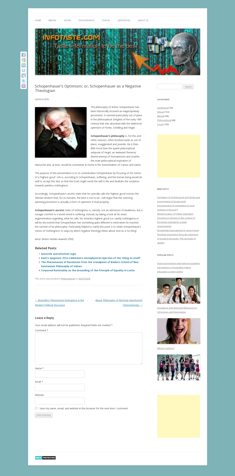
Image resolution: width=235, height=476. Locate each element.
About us (143, 20)
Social (67, 20)
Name (39, 368)
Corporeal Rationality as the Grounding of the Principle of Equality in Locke (88, 270)
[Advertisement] (178, 156)
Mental (52, 20)
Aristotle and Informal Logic (58, 253)
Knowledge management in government (178, 230)
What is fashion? (166, 348)
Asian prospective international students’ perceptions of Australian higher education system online (178, 267)
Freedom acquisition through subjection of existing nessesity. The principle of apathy (178, 238)
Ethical (106, 20)
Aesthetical (124, 20)
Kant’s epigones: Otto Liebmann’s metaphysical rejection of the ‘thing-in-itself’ (90, 258)
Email (39, 381)
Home (38, 20)
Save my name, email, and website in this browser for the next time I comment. (84, 408)
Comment (41, 330)
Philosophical (87, 20)
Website (39, 395)
